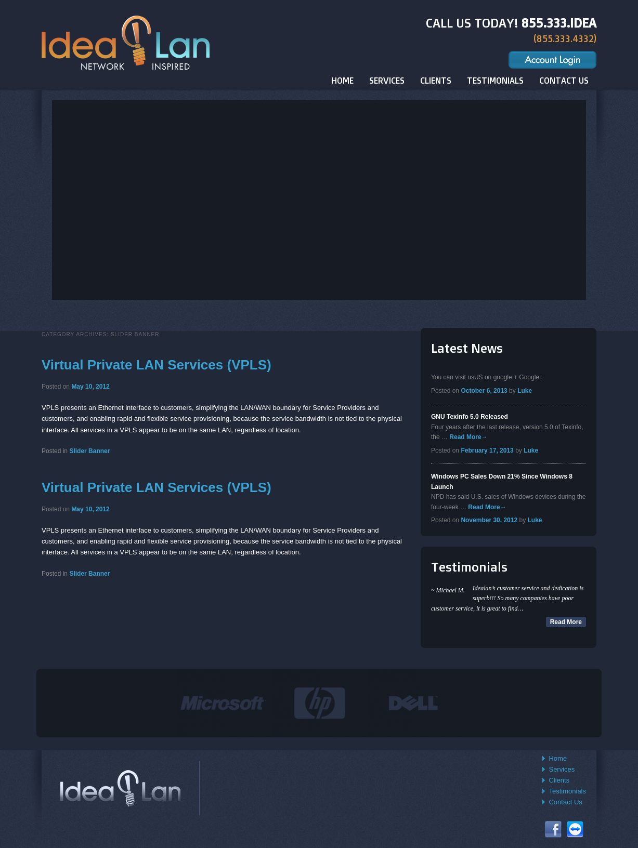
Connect (575, 829)
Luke (524, 390)
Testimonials (567, 791)
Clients (559, 780)
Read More (468, 437)
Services (562, 769)
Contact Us (565, 802)
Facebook (553, 829)
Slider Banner (89, 451)
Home (558, 758)
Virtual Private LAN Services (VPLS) (156, 365)
